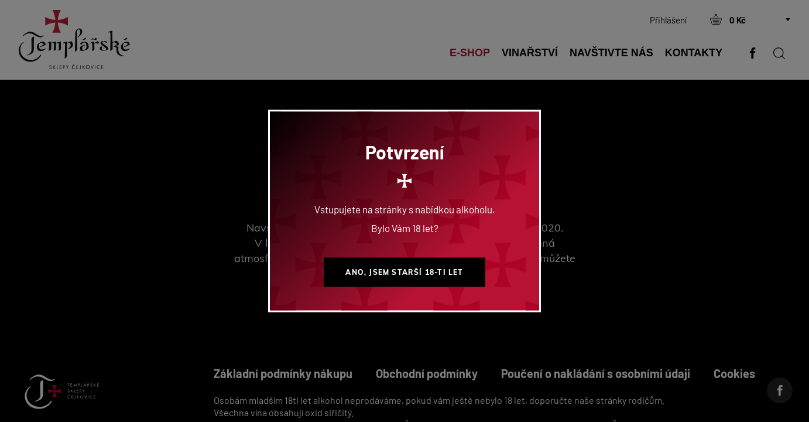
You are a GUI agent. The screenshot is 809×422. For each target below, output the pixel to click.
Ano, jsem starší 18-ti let (404, 272)
